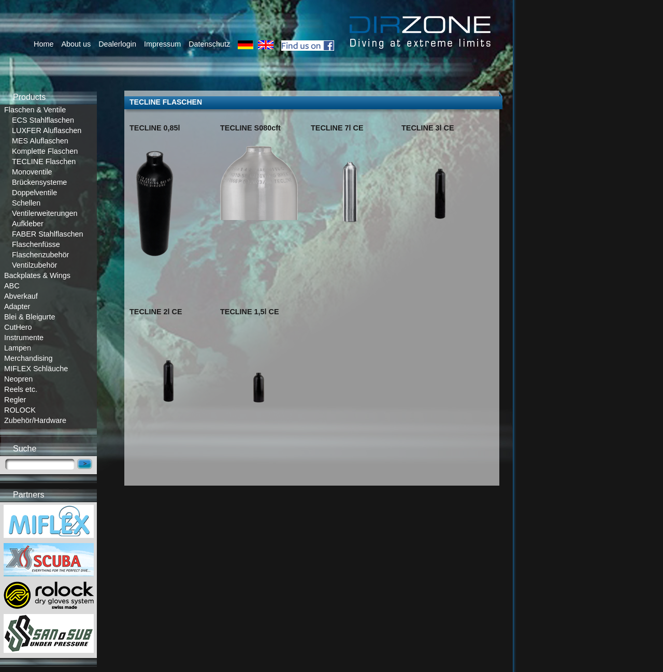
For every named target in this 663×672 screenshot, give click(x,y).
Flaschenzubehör (40, 255)
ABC (12, 286)
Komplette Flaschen (45, 151)
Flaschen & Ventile (35, 110)
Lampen (17, 348)
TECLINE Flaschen (44, 161)
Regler (15, 400)
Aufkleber (28, 224)
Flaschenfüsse (36, 244)
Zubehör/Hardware (35, 420)
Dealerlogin (117, 44)
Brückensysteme (39, 182)
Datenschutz (209, 44)
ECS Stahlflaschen (43, 120)
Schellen (26, 203)
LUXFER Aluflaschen (46, 130)
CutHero (18, 327)
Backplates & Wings (37, 275)
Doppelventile (34, 192)
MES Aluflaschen (40, 141)
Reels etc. (20, 389)
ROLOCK (20, 410)
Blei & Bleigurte (29, 317)
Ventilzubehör (34, 265)
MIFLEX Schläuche (36, 368)
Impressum (162, 44)
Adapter (17, 306)
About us (76, 44)
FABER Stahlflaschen (47, 234)
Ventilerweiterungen (44, 213)
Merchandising (28, 358)
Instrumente (24, 337)
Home (43, 44)
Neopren (18, 379)
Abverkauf (21, 296)
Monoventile (32, 172)
